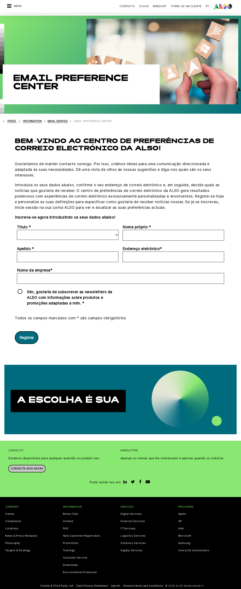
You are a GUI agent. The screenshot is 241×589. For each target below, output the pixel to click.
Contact (68, 521)
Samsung (184, 543)
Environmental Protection (80, 572)
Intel (181, 528)
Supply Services (131, 550)
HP (180, 521)
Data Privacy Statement (92, 585)
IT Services (128, 528)
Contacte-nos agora (27, 468)
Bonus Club (70, 513)
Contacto (127, 6)
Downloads (70, 565)
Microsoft (184, 535)
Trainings (69, 550)
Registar (26, 337)
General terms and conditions (143, 585)
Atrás (12, 121)
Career (10, 513)
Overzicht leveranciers (193, 550)
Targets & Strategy (17, 550)
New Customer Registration (81, 535)
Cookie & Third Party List (56, 585)
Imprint (115, 585)
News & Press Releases (21, 535)
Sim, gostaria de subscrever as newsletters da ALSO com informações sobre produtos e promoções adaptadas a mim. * (69, 297)
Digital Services (131, 513)
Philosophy (12, 543)
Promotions (71, 543)
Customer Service (75, 557)
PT (207, 6)
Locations (11, 528)
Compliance (13, 521)
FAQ (65, 528)
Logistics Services (133, 535)
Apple (182, 513)
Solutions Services (133, 543)
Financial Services (132, 521)
